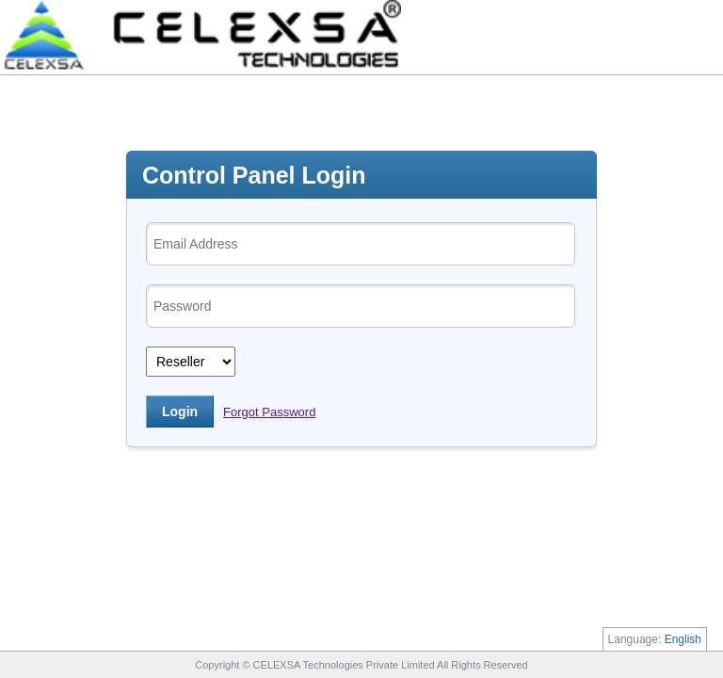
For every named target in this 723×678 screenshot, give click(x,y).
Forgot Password (269, 412)
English (683, 639)
